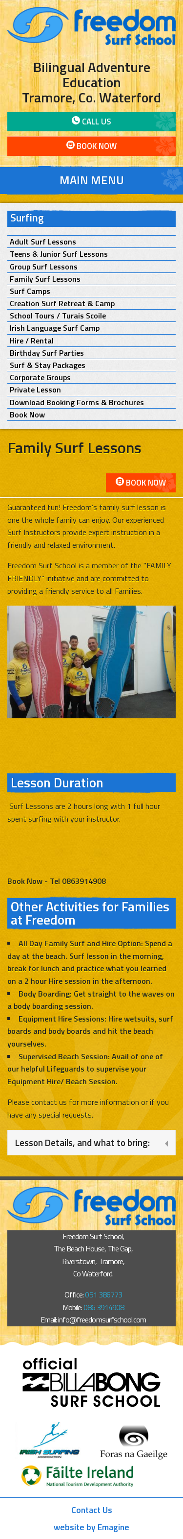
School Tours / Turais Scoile (58, 315)
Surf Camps (30, 291)
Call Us (91, 121)
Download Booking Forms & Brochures (77, 402)
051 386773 (103, 1294)
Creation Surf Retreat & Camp (62, 303)
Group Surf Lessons (44, 266)
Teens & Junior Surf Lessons (59, 254)
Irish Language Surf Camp (55, 328)
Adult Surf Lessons (43, 241)
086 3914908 (103, 1307)
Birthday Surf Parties (47, 353)
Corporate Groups (40, 377)
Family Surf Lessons (45, 279)
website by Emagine (91, 1527)
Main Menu (92, 180)
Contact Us (91, 1509)
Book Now (91, 146)
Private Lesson (35, 389)
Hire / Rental (32, 340)
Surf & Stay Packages (47, 365)
